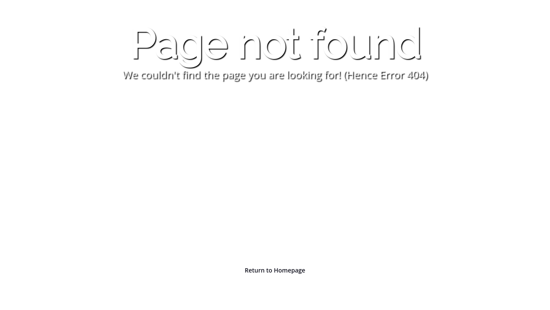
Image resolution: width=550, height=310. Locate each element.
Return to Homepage (275, 270)
